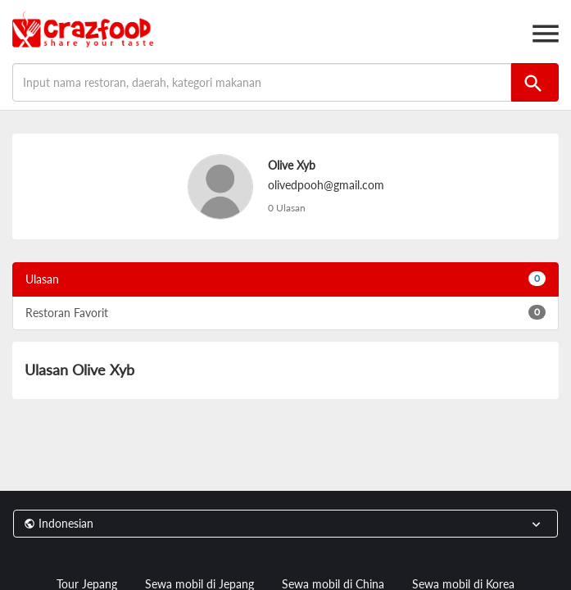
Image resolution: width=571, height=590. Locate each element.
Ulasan (285, 278)
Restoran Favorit (285, 312)
